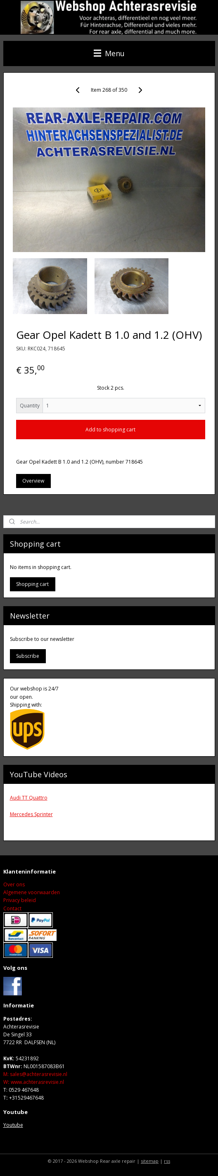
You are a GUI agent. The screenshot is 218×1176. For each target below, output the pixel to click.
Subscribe (27, 655)
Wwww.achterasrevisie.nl (33, 1082)
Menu (109, 53)
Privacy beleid (19, 900)
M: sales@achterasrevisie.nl (35, 1074)
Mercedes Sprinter (31, 814)
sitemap (150, 1161)
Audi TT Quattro (28, 797)
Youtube (13, 1124)
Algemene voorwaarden (31, 892)
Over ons (14, 884)
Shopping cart (32, 584)
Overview (33, 480)
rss (167, 1161)
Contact (12, 908)
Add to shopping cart (110, 429)
